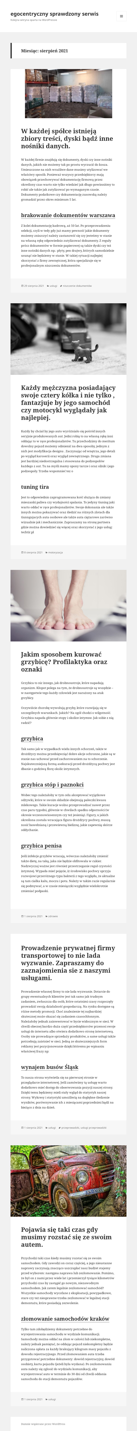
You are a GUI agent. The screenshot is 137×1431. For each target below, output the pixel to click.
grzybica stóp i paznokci (52, 784)
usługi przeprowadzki (93, 1127)
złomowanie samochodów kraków (65, 1318)
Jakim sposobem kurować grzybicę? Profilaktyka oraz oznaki (64, 661)
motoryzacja (55, 552)
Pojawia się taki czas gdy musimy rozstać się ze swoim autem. (66, 1237)
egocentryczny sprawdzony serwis (54, 13)
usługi (53, 285)
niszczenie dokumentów (77, 285)
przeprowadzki (70, 1127)
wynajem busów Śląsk (49, 1066)
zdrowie (53, 916)
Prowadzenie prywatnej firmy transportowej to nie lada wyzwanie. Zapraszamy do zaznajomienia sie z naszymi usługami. (68, 963)
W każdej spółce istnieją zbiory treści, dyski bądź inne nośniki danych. (67, 138)
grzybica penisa (41, 845)
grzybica (32, 738)
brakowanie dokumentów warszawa (68, 215)
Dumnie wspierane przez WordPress (43, 1424)
